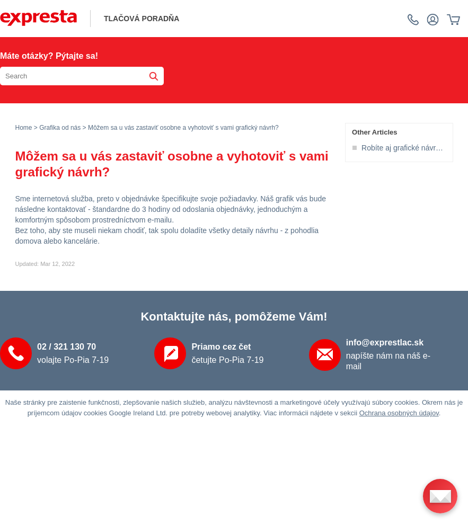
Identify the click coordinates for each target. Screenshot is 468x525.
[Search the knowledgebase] (82, 76)
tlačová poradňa (141, 18)
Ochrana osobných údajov (399, 413)
